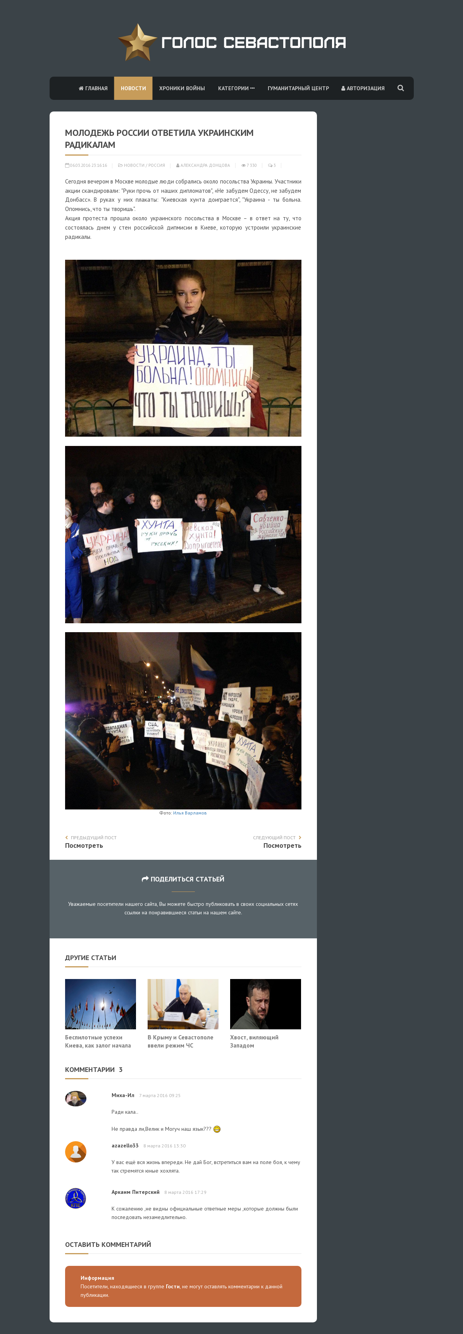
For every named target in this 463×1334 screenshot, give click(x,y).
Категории (236, 88)
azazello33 (125, 1145)
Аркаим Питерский (136, 1191)
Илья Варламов (189, 813)
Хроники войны (182, 88)
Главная (93, 88)
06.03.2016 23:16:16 (86, 165)
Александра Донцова (203, 165)
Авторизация (363, 88)
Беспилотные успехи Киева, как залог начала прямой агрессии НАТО (98, 1045)
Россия (156, 165)
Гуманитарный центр (298, 88)
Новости (133, 88)
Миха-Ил (123, 1095)
